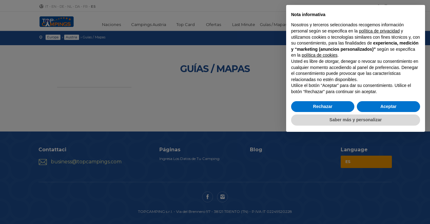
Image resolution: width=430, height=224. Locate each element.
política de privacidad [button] (379, 30)
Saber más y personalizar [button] (356, 119)
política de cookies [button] (319, 55)
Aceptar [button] (388, 106)
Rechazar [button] (322, 106)
